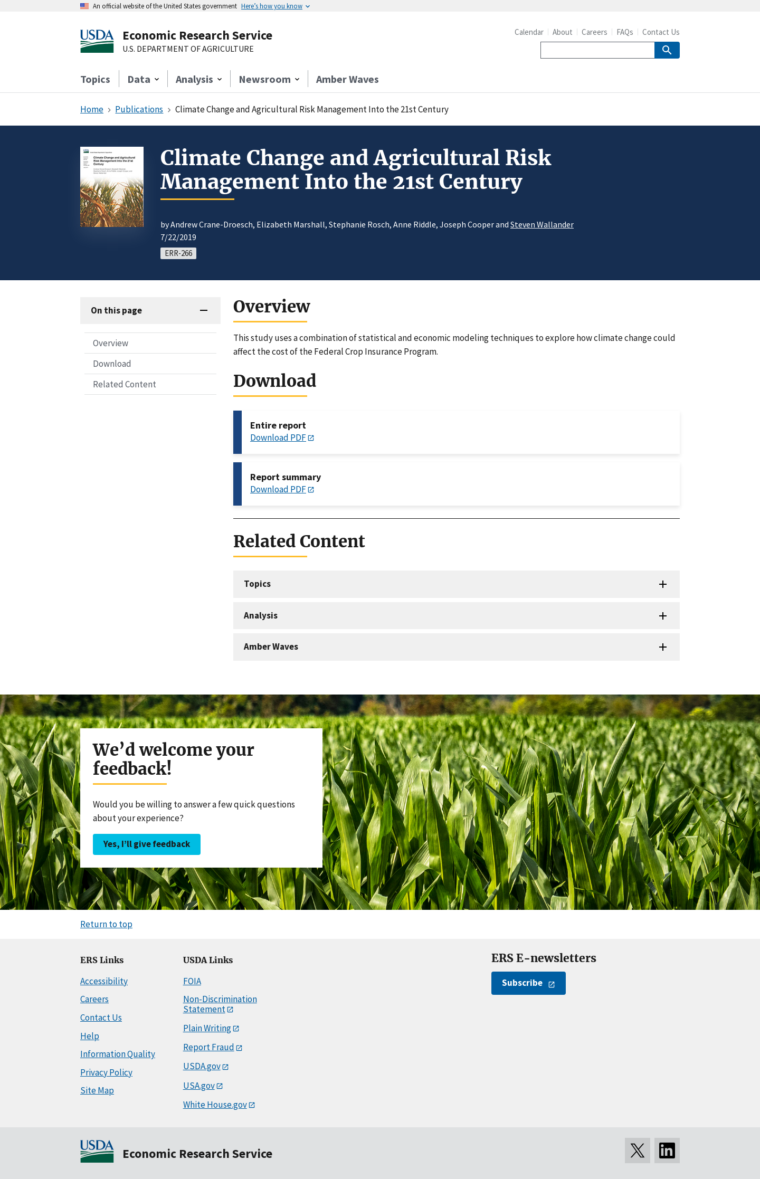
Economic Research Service (197, 35)
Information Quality (117, 1054)
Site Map (97, 1090)
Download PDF (278, 437)
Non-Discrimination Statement (220, 1004)
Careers (594, 31)
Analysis (261, 615)
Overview (110, 343)
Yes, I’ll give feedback (146, 844)
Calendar (529, 31)
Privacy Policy (106, 1072)
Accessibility (104, 981)
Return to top (106, 924)
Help (89, 1036)
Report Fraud (208, 1047)
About (563, 31)
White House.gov (215, 1104)
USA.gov (199, 1085)
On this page (116, 310)
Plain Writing (207, 1028)
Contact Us (661, 31)
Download (112, 363)
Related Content (124, 384)
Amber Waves (347, 78)
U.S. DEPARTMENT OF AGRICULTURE (188, 49)
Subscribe (522, 982)
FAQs (624, 31)
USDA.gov (202, 1066)
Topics (95, 78)
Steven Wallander (542, 224)
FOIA (192, 981)
